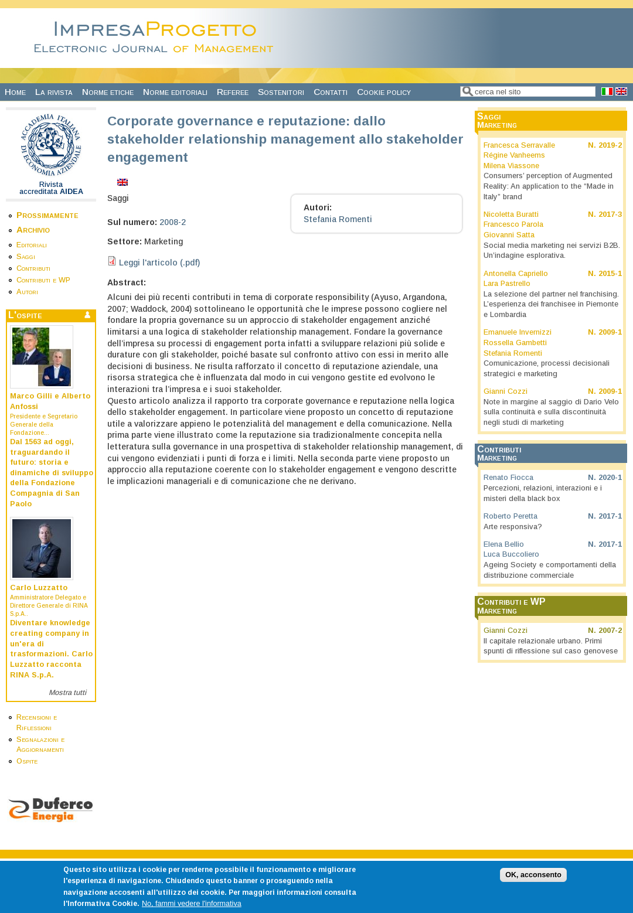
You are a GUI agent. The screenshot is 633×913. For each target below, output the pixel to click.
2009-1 (610, 332)
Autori (27, 292)
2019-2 (610, 145)
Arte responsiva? (513, 527)
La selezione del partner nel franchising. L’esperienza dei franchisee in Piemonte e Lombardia (551, 304)
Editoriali (31, 245)
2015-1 (610, 274)
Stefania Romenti (338, 219)
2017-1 (610, 516)
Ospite (27, 761)
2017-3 (610, 214)
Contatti (331, 92)
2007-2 (610, 630)
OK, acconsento (533, 881)
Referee (233, 92)
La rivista (54, 92)
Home (15, 92)
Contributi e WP (43, 280)
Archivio (33, 229)
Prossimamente (47, 215)
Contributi (33, 268)
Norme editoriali (175, 92)
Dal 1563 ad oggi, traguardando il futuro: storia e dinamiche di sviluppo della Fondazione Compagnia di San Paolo (51, 473)
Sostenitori (281, 92)
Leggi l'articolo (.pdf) (159, 262)
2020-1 (610, 477)
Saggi (25, 257)
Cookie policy (384, 92)
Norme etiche (108, 92)
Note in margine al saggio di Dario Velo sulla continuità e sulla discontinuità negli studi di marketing (551, 412)
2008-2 (172, 222)
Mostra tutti (67, 693)
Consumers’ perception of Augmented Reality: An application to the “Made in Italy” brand (549, 186)
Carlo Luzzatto (38, 588)
